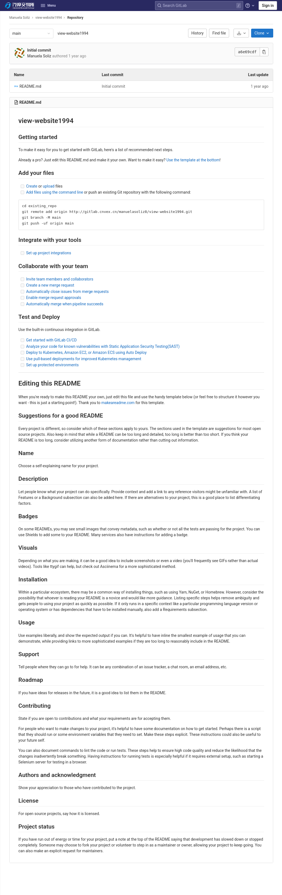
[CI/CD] (6, 65)
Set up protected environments (60, 365)
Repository (84, 18)
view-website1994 (81, 33)
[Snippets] (6, 119)
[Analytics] (6, 101)
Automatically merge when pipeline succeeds (73, 304)
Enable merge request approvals (62, 297)
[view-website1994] (6, 17)
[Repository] (6, 37)
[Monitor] (6, 83)
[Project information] (6, 28)
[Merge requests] (6, 56)
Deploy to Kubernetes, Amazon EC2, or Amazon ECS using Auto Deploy (94, 352)
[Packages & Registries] (6, 92)
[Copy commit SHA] (268, 51)
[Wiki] (6, 110)
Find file (224, 33)
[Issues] (6, 46)
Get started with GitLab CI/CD (59, 340)
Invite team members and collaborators (68, 279)
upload (57, 186)
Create (40, 186)
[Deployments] (6, 74)
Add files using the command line (62, 192)
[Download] (245, 33)
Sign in (268, 5)
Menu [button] (48, 5)
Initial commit (47, 50)
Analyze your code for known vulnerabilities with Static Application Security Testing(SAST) (111, 346)
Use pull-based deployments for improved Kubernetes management (92, 359)
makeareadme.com (126, 402)
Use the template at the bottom (201, 160)
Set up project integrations (56, 253)
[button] (6, 888)
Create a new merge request (58, 285)
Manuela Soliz (28, 18)
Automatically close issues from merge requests (75, 291)
